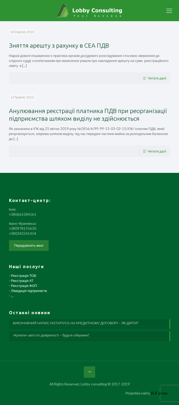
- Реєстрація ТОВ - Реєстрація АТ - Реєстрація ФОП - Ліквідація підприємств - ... (28, 285)
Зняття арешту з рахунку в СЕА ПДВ (59, 45)
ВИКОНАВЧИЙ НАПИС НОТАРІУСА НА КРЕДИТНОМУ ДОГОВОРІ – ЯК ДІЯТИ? (76, 323)
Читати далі (157, 78)
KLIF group (159, 393)
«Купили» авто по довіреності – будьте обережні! (51, 335)
